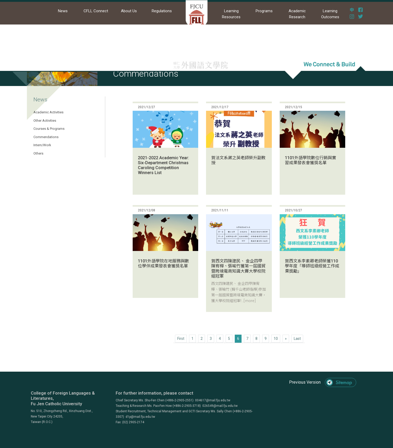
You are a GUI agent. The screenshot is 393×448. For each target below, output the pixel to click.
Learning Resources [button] (231, 14)
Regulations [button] (162, 11)
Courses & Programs (48, 129)
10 (276, 338)
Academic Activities (48, 112)
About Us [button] (129, 11)
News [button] (63, 11)
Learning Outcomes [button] (330, 14)
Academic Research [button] (297, 14)
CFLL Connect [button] (96, 11)
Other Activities (44, 120)
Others (38, 153)
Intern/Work (42, 145)
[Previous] (181, 339)
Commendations (45, 137)
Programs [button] (264, 11)
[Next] (286, 339)
